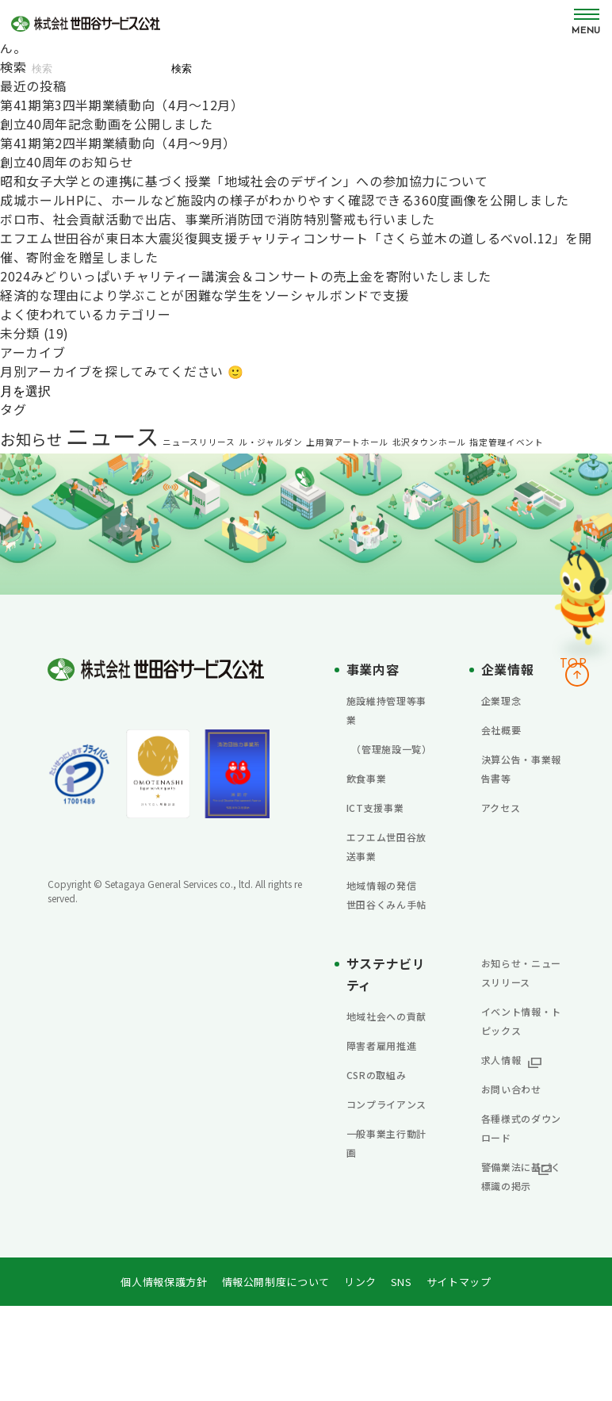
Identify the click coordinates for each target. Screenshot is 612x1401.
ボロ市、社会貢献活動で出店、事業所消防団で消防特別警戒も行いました (217, 218)
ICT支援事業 (383, 825)
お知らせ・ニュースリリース (520, 1018)
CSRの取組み (385, 1149)
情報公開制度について (275, 1376)
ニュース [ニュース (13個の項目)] (112, 435)
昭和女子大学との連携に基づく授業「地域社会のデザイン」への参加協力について (244, 180)
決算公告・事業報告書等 (520, 767)
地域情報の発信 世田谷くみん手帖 (386, 922)
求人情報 (507, 1134)
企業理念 (507, 699)
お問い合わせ (520, 1163)
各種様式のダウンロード (520, 1203)
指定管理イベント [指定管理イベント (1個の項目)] (506, 442)
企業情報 (511, 668)
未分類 (20, 333)
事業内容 (376, 668)
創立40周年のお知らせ (67, 161)
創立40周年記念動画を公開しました (106, 123)
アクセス (507, 806)
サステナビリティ (383, 1011)
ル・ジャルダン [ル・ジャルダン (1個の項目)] (270, 442)
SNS (407, 1376)
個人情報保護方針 (155, 1376)
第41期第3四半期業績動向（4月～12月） (121, 104)
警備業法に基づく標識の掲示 (520, 1260)
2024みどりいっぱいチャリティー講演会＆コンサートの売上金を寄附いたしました (246, 275)
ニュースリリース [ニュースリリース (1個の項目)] (199, 442)
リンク (364, 1376)
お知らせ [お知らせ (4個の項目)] (31, 438)
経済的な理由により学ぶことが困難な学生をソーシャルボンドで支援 (204, 294)
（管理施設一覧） (382, 757)
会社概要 (507, 728)
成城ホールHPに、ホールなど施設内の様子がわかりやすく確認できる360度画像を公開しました (284, 199)
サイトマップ (468, 1376)
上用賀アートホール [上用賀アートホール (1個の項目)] (347, 442)
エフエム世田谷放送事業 (386, 864)
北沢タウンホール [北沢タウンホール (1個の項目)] (429, 442)
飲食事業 (373, 796)
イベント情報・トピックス (520, 1086)
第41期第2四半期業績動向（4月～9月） (118, 142)
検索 (13, 66)
